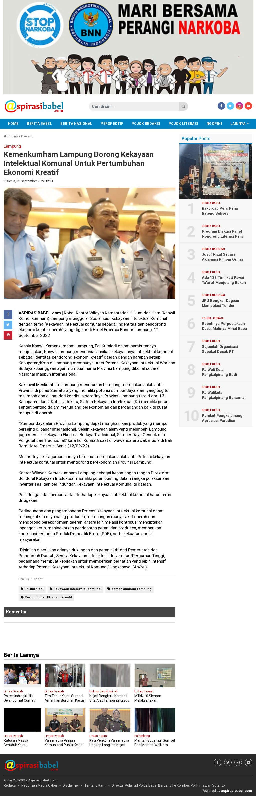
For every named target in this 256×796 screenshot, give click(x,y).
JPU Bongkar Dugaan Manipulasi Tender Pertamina (220, 305)
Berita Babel (39, 124)
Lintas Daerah (22, 136)
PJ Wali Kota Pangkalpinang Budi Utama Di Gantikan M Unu (224, 374)
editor (38, 579)
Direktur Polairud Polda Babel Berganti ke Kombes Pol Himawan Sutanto (168, 785)
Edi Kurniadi (34, 589)
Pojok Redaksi (146, 124)
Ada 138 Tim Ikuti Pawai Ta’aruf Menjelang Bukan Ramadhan (224, 282)
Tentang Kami (95, 785)
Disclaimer (71, 785)
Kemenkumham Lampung (132, 589)
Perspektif (112, 124)
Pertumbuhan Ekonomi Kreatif (48, 597)
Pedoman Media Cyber (40, 785)
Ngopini (214, 124)
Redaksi (10, 785)
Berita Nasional (76, 124)
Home (13, 124)
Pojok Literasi (183, 124)
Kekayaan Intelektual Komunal (78, 589)
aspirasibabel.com (236, 791)
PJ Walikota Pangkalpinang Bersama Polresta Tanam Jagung (223, 397)
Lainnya (238, 124)
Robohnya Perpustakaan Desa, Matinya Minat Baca (224, 326)
